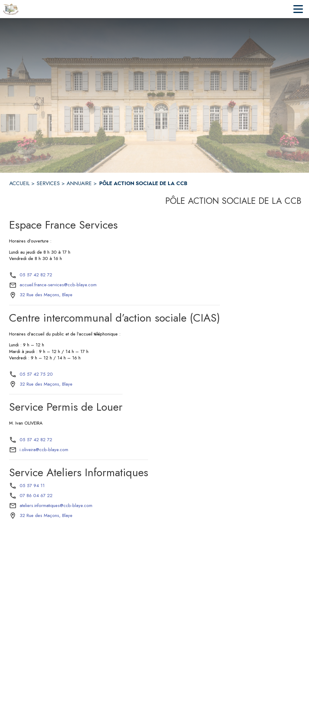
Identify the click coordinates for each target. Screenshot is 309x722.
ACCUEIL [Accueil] (19, 183)
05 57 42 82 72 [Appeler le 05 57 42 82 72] (36, 274)
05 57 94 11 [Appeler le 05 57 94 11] (32, 485)
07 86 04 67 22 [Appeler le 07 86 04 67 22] (36, 495)
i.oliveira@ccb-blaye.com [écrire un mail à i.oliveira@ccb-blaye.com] (44, 449)
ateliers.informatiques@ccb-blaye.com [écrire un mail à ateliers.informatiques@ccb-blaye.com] (56, 505)
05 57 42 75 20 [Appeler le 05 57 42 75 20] (36, 374)
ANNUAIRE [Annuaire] (79, 183)
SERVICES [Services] (48, 183)
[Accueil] (11, 9)
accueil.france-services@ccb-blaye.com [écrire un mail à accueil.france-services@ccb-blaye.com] (58, 284)
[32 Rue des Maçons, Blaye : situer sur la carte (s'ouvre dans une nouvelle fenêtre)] (46, 295)
